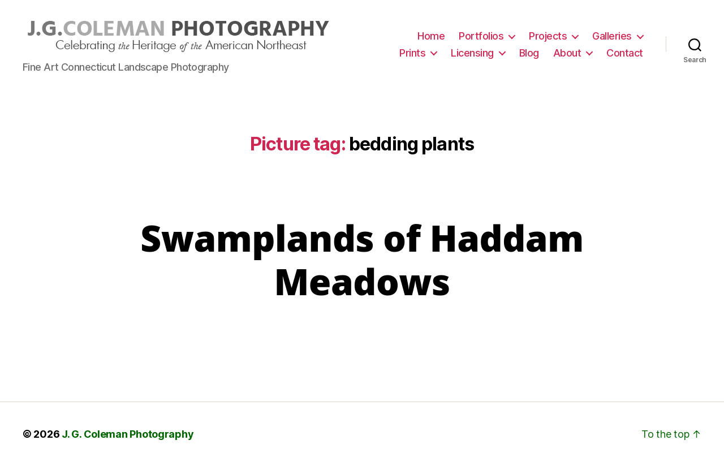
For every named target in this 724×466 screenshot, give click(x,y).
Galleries (612, 36)
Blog (529, 53)
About (567, 53)
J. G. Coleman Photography (127, 434)
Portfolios (481, 36)
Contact (624, 53)
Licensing (472, 53)
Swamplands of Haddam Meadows (361, 259)
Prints (412, 53)
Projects (548, 36)
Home (431, 36)
